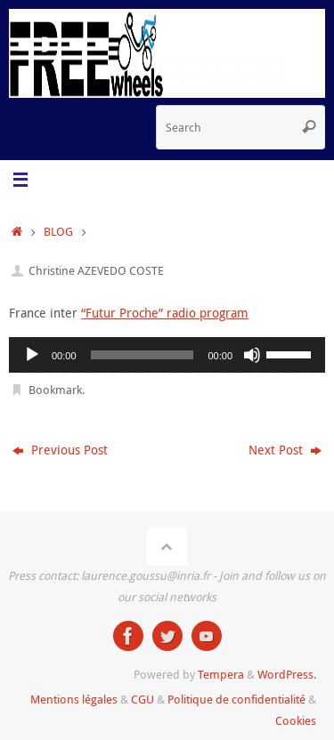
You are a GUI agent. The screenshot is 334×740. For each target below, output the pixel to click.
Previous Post (60, 449)
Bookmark (55, 390)
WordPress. (286, 674)
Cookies (295, 720)
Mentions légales (74, 699)
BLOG (58, 231)
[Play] (32, 355)
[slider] (142, 354)
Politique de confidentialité (236, 699)
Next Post (285, 449)
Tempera (221, 674)
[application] (167, 355)
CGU (142, 699)
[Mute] (252, 355)
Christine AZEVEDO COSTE (96, 270)
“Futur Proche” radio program (164, 312)
